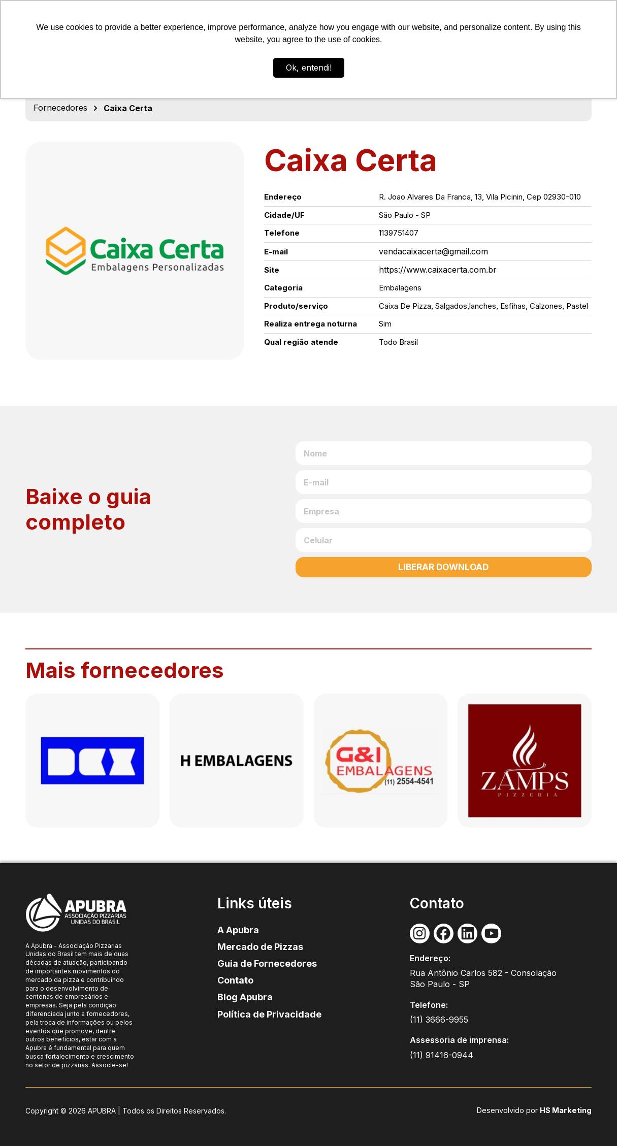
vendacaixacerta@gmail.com (433, 251)
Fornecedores (60, 108)
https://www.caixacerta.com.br (438, 270)
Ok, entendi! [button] (309, 67)
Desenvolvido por (511, 1110)
